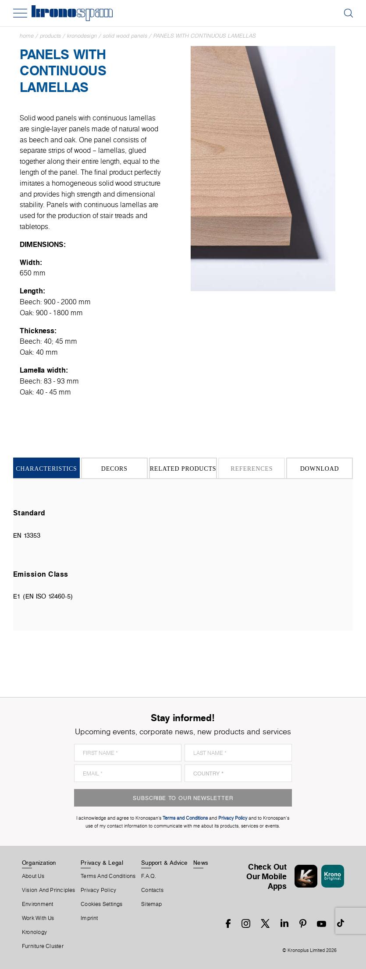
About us (33, 876)
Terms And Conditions (108, 876)
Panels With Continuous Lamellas (204, 35)
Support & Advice (164, 862)
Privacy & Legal (102, 862)
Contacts (152, 890)
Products (50, 35)
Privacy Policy (98, 890)
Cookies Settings (102, 904)
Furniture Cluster (43, 946)
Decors (114, 468)
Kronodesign (82, 35)
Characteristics (46, 468)
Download (319, 468)
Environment (37, 904)
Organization (39, 862)
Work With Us (38, 918)
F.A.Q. (148, 876)
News (200, 862)
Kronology (34, 932)
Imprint (89, 918)
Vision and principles (48, 890)
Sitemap (151, 904)
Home (27, 35)
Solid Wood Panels (125, 35)
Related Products (183, 468)
